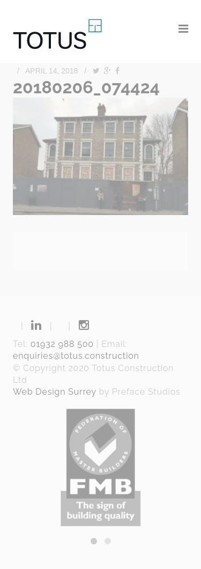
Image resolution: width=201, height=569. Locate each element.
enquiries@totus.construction (76, 356)
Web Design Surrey (54, 392)
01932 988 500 (62, 344)
